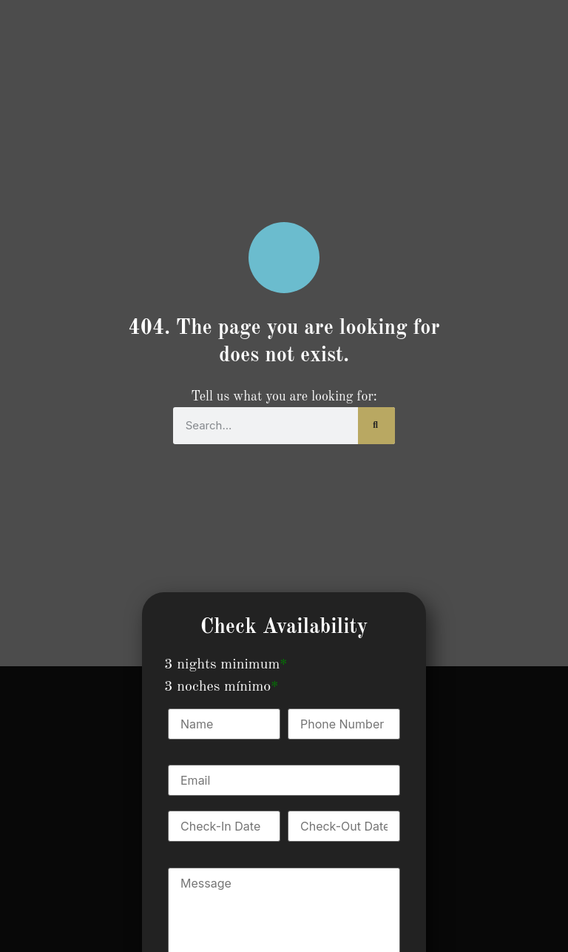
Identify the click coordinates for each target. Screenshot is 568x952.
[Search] (376, 425)
